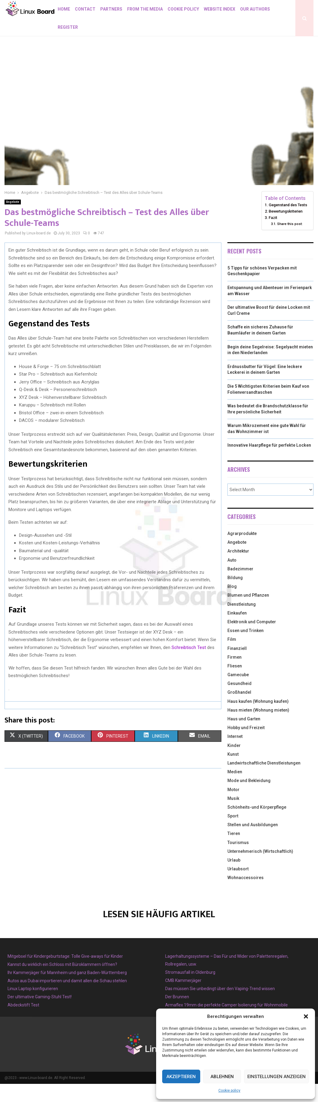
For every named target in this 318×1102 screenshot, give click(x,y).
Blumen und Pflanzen (248, 613)
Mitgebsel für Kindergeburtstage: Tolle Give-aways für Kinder (65, 974)
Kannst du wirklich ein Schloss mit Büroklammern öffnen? (62, 982)
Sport (232, 834)
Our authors (255, 9)
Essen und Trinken (245, 648)
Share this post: (290, 242)
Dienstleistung (241, 622)
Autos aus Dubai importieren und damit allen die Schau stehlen (67, 998)
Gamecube (238, 692)
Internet (235, 754)
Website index (219, 9)
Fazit (273, 235)
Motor (233, 807)
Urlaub (233, 878)
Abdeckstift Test (23, 1023)
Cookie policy (229, 1090)
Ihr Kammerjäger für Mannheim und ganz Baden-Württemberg (67, 990)
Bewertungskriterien (286, 229)
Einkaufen (237, 631)
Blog (232, 604)
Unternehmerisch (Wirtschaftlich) (260, 869)
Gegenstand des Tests (288, 223)
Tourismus (238, 860)
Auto (231, 578)
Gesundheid (239, 701)
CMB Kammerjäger (183, 998)
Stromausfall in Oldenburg (190, 990)
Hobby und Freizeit (246, 745)
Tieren (233, 851)
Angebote (12, 220)
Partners (111, 9)
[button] (306, 1016)
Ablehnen (222, 1076)
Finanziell (237, 666)
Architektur (238, 569)
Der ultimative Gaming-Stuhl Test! (40, 1014)
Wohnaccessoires (245, 895)
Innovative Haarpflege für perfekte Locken (269, 463)
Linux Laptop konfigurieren (33, 1006)
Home (64, 9)
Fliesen (234, 684)
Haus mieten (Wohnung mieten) (258, 728)
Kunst (233, 772)
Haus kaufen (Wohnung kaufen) (258, 719)
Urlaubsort (238, 887)
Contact (85, 9)
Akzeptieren (181, 1076)
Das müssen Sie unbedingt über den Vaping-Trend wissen (220, 1006)
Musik (233, 816)
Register (68, 27)
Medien (234, 789)
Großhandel (239, 710)
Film (231, 657)
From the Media (145, 9)
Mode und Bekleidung (249, 798)
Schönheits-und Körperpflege (256, 825)
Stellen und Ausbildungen (252, 842)
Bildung (235, 595)
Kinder (234, 763)
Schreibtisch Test (189, 665)
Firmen (234, 675)
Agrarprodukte (242, 551)
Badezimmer (240, 587)
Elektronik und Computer (251, 639)
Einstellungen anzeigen (276, 1076)
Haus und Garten (243, 737)
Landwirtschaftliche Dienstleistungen (263, 781)
